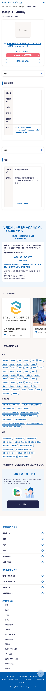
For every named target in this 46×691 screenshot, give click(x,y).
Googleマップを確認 (23, 203)
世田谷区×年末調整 (8, 408)
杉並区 (27, 368)
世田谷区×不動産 (36, 442)
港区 (20, 360)
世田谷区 (21, 7)
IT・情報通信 (10, 634)
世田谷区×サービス (8, 453)
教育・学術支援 (11, 649)
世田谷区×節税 (7, 419)
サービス (8, 654)
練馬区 (19, 371)
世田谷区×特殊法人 (24, 456)
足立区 (26, 371)
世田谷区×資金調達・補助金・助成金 (13, 423)
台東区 (40, 360)
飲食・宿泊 (9, 624)
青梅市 (5, 379)
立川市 (21, 375)
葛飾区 (33, 371)
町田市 (33, 379)
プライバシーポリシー (24, 676)
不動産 (7, 629)
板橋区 (12, 371)
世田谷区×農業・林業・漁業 (25, 453)
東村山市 (28, 382)
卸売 (7, 619)
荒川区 (5, 371)
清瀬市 (34, 386)
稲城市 (31, 390)
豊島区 (34, 368)
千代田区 (5, 360)
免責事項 (36, 676)
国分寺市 (36, 382)
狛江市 (19, 386)
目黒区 (26, 364)
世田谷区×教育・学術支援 (23, 449)
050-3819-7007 (23, 258)
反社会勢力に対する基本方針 (34, 679)
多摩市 (24, 390)
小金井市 (5, 382)
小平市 (13, 382)
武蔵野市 (29, 375)
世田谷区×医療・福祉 (9, 456)
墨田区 (5, 364)
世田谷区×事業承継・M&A (28, 416)
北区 (41, 368)
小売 (7, 615)
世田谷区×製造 (19, 438)
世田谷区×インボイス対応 (10, 412)
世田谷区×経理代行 (23, 408)
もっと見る (22, 504)
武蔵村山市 (16, 390)
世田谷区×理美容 (8, 449)
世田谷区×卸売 (7, 442)
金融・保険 (9, 639)
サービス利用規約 (7, 679)
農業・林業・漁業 (11, 659)
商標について (19, 679)
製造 (7, 610)
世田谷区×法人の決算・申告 (11, 405)
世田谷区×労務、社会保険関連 (11, 427)
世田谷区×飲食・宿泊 (21, 442)
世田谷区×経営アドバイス (34, 423)
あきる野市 (6, 393)
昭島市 (19, 379)
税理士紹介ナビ (6, 7)
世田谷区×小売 (31, 438)
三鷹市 (37, 375)
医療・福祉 (9, 663)
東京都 (15, 7)
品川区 (19, 364)
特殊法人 (8, 668)
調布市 (26, 379)
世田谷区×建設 (7, 438)
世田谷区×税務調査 (20, 419)
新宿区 (26, 360)
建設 (7, 605)
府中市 (12, 379)
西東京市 (15, 393)
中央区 (13, 360)
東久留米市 (6, 390)
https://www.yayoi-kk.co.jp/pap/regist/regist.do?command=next (27, 129)
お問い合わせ (23, 682)
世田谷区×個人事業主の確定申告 (31, 405)
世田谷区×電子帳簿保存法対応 (29, 412)
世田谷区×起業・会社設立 (10, 416)
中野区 (20, 368)
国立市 (5, 386)
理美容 (7, 644)
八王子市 (13, 375)
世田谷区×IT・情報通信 (10, 445)
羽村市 (38, 390)
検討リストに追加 (23, 61)
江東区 (12, 364)
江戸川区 (5, 375)
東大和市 (26, 386)
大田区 (33, 364)
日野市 (20, 382)
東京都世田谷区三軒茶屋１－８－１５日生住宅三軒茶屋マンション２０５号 (24, 44)
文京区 (33, 360)
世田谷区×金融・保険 (26, 445)
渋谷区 (13, 368)
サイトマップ (11, 676)
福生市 (12, 386)
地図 (5, 73)
